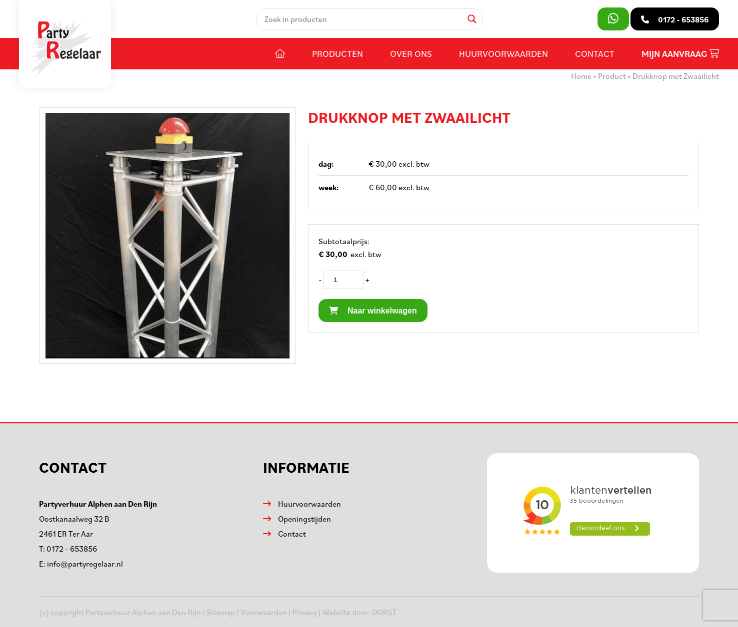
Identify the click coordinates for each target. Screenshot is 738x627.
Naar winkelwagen (373, 311)
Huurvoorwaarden (503, 53)
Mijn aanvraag (680, 53)
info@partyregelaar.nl (85, 564)
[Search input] (362, 19)
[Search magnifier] (472, 19)
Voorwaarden (263, 612)
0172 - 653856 (71, 549)
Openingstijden (304, 519)
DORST (384, 612)
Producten (337, 53)
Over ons (411, 53)
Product (612, 76)
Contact (594, 53)
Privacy (304, 612)
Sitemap (220, 612)
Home (581, 76)
